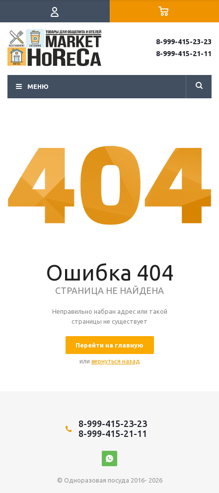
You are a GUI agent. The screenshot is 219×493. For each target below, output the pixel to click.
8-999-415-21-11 (184, 53)
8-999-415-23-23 (184, 41)
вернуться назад (115, 361)
